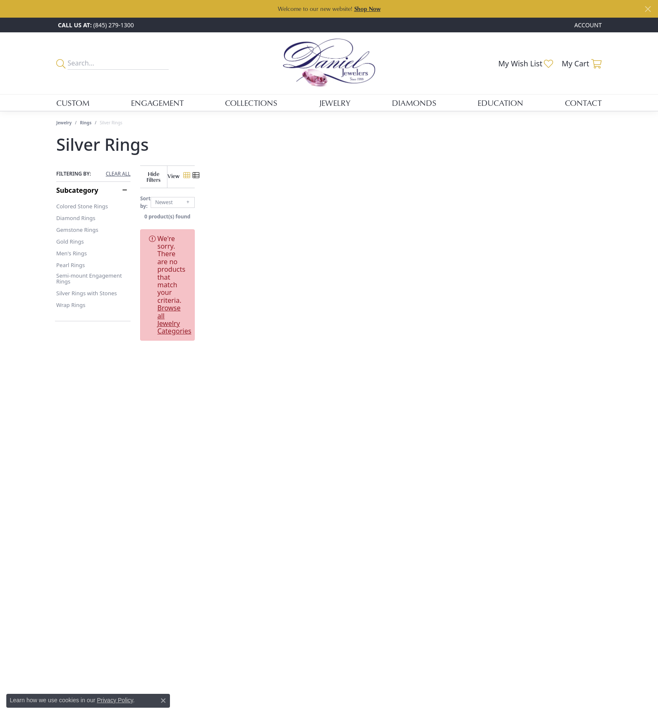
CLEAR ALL (118, 173)
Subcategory (77, 190)
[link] (95, 25)
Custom (72, 102)
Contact (583, 102)
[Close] (647, 9)
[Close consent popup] (163, 700)
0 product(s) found (371, 210)
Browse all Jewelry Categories (392, 232)
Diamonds (414, 102)
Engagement (157, 102)
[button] (587, 25)
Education (500, 102)
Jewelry (334, 102)
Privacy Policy (115, 700)
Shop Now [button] (367, 9)
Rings (85, 123)
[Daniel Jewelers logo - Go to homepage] (329, 63)
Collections (251, 102)
